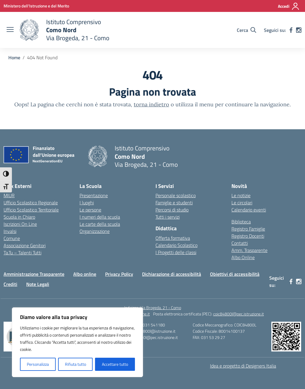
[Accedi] (288, 6)
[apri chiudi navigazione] (10, 30)
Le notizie (240, 195)
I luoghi (87, 202)
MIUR (9, 195)
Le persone (90, 209)
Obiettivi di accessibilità (234, 274)
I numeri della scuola (100, 216)
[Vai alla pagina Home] (14, 57)
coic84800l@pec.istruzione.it (238, 314)
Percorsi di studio (172, 209)
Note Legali (37, 284)
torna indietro (151, 104)
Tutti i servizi (167, 216)
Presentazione (94, 195)
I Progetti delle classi (175, 252)
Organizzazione (95, 231)
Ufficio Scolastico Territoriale (31, 209)
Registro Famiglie (248, 228)
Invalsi (10, 231)
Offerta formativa (172, 238)
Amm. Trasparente (249, 250)
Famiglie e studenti (174, 202)
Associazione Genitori (25, 245)
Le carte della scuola (100, 224)
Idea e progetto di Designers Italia (243, 365)
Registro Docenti (247, 235)
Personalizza (38, 364)
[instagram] (298, 30)
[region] (77, 342)
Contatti (239, 243)
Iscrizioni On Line (20, 224)
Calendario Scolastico (176, 245)
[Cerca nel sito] (246, 30)
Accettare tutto (115, 364)
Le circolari (241, 202)
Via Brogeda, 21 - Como (160, 307)
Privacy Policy (119, 274)
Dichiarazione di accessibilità (171, 274)
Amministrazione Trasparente (34, 274)
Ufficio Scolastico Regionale (31, 202)
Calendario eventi (248, 209)
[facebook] (291, 30)
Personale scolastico (175, 195)
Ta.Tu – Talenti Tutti (22, 252)
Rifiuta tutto (75, 364)
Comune (12, 238)
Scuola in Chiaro (19, 216)
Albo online (84, 274)
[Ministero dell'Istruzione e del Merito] (36, 6)
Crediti (10, 284)
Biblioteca (241, 221)
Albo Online (243, 257)
